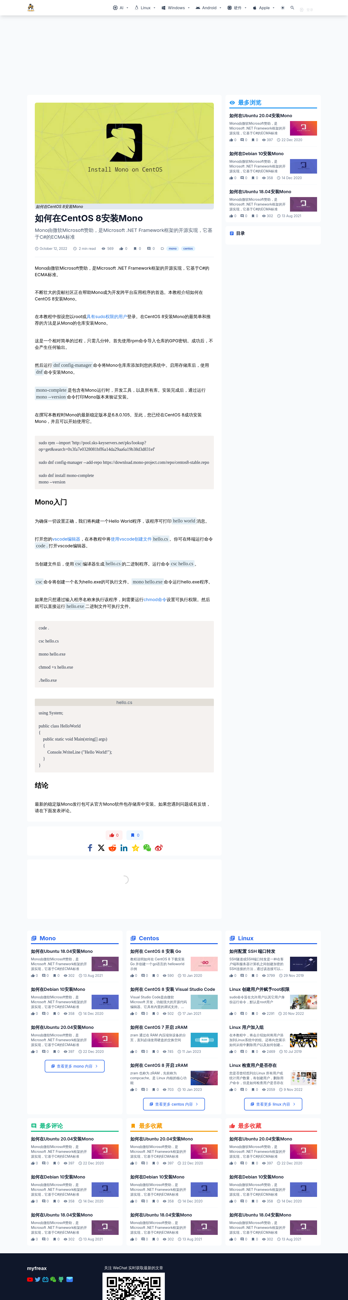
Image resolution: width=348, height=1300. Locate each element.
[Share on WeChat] (147, 848)
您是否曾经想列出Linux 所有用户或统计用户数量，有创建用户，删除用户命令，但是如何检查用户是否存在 (256, 1078)
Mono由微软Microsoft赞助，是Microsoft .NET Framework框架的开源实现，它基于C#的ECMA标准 (257, 128)
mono (172, 248)
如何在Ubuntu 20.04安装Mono (260, 115)
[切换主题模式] (282, 7)
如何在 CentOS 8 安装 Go (155, 951)
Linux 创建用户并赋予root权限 (259, 989)
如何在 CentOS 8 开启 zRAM (159, 1065)
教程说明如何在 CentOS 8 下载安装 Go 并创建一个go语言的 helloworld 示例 (157, 964)
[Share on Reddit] (112, 848)
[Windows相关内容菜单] (121, 8)
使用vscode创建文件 (131, 539)
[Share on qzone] (135, 848)
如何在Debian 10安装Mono (256, 153)
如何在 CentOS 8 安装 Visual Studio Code (172, 989)
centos (188, 248)
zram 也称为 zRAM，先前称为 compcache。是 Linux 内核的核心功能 (158, 1078)
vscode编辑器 (66, 539)
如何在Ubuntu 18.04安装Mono (260, 191)
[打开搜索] (292, 7)
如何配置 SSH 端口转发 (252, 951)
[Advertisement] (172, 57)
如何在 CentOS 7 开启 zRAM (159, 1027)
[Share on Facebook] (90, 848)
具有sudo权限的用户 (107, 316)
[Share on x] (101, 847)
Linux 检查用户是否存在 (253, 1065)
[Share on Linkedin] (124, 848)
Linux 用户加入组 (246, 1027)
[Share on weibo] (159, 848)
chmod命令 (155, 599)
